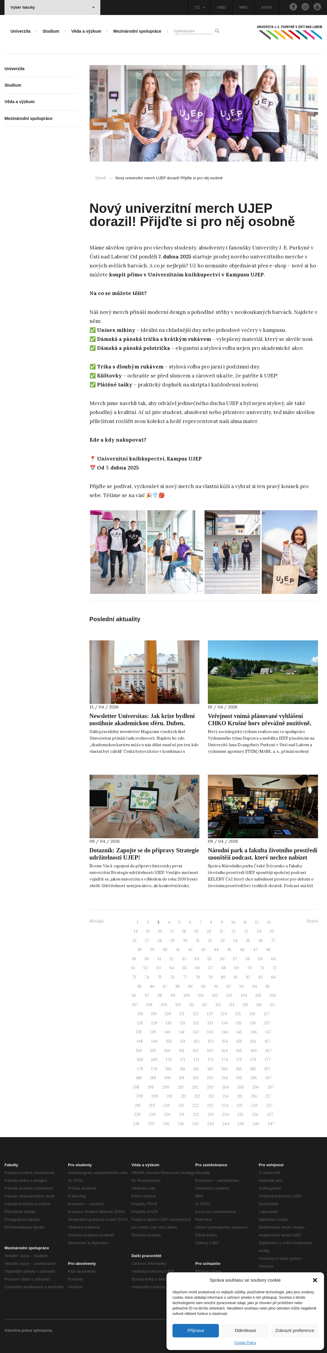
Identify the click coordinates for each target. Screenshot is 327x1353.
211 (183, 1096)
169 (154, 1059)
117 (272, 1004)
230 (167, 1114)
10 (233, 922)
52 (171, 958)
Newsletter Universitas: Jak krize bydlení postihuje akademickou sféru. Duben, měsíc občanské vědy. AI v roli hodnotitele (143, 723)
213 (211, 1096)
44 (216, 949)
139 (153, 1032)
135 (239, 1023)
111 (191, 1004)
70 (249, 967)
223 (210, 1105)
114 (231, 1004)
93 (241, 986)
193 (210, 1077)
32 (210, 940)
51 (159, 958)
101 (201, 995)
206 (255, 1087)
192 (196, 1077)
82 (248, 977)
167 (268, 1050)
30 (185, 940)
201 (181, 1087)
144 (225, 1032)
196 (254, 1077)
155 (239, 1041)
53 (184, 958)
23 (246, 931)
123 (210, 1013)
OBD (221, 7)
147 (268, 1032)
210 (169, 1096)
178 (140, 1068)
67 (210, 967)
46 (242, 949)
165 (239, 1050)
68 (223, 967)
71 (262, 967)
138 (139, 1032)
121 (181, 1013)
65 (184, 967)
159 (153, 1050)
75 (160, 977)
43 (203, 949)
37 (273, 940)
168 (140, 1059)
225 (240, 1105)
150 (169, 1041)
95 (267, 986)
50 (147, 958)
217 (268, 1096)
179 (154, 1068)
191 (181, 1077)
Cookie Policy (245, 1343)
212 (197, 1096)
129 (154, 1023)
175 (239, 1059)
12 (257, 922)
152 (196, 1041)
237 (270, 1114)
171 (182, 1059)
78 (198, 977)
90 (203, 986)
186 (253, 1068)
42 (190, 949)
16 (160, 931)
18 (184, 931)
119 (154, 1013)
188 (139, 1077)
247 (271, 1123)
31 (197, 940)
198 (136, 1087)
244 (225, 1123)
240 (166, 1123)
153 (211, 1041)
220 (166, 1105)
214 (225, 1096)
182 (196, 1068)
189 (153, 1077)
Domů (101, 178)
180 (169, 1068)
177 (267, 1059)
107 (135, 1004)
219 (152, 1105)
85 (139, 986)
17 (172, 931)
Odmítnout (245, 1330)
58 (248, 958)
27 (147, 940)
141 (181, 1032)
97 (147, 995)
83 (260, 977)
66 (197, 967)
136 (253, 1023)
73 (134, 977)
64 (171, 967)
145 (239, 1032)
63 (158, 967)
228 (137, 1114)
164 (225, 1050)
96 (133, 995)
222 (195, 1105)
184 (225, 1068)
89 (190, 986)
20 (209, 931)
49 (133, 958)
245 (240, 1123)
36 (260, 940)
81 (235, 977)
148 (140, 1041)
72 (274, 967)
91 (216, 986)
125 (238, 1013)
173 (211, 1059)
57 (235, 958)
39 (152, 949)
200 (165, 1087)
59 (260, 958)
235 (240, 1114)
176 (253, 1059)
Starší (312, 921)
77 (185, 977)
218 (137, 1105)
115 (245, 1004)
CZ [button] (200, 7)
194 (225, 1077)
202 (195, 1087)
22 (233, 931)
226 (254, 1105)
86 (152, 986)
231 (181, 1114)
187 (267, 1068)
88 (177, 986)
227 (269, 1105)
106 (273, 995)
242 (195, 1123)
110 (178, 1004)
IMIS (244, 7)
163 (210, 1050)
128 (140, 1023)
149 (154, 1041)
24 (259, 931)
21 (221, 931)
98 (160, 995)
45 (229, 949)
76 (172, 977)
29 (172, 940)
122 (196, 1013)
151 (182, 1041)
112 (204, 1004)
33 (222, 940)
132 (196, 1023)
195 (239, 1077)
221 (181, 1105)
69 (236, 967)
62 (145, 967)
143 (210, 1032)
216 (254, 1096)
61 (133, 967)
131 (182, 1023)
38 (139, 949)
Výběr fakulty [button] (52, 7)
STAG (266, 7)
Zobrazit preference (294, 1330)
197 (268, 1077)
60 (273, 958)
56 (222, 958)
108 (149, 1004)
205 (240, 1087)
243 (210, 1123)
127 (267, 1013)
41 (178, 949)
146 (254, 1032)
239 (151, 1123)
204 (225, 1087)
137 (267, 1023)
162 (196, 1050)
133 (210, 1023)
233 (211, 1114)
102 (215, 995)
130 (169, 1023)
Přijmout (195, 1330)
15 (148, 931)
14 (136, 931)
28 (160, 940)
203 (210, 1087)
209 (154, 1096)
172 (196, 1059)
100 (187, 995)
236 (255, 1114)
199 (151, 1087)
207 (270, 1087)
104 (244, 995)
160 (167, 1050)
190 (167, 1077)
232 (196, 1114)
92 (228, 986)
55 (210, 958)
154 (225, 1041)
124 (224, 1013)
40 (165, 949)
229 (152, 1114)
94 (254, 986)
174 (225, 1059)
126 (252, 1013)
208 (139, 1096)
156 (253, 1041)
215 (240, 1096)
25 (272, 931)
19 (196, 931)
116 (259, 1004)
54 (197, 958)
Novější (96, 921)
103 (229, 995)
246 (255, 1123)
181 (182, 1068)
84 (273, 977)
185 (239, 1068)
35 (248, 940)
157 (267, 1041)
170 (169, 1059)
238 (136, 1123)
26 (134, 940)
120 (168, 1013)
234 (225, 1114)
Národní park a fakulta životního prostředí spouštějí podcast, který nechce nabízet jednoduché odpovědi (262, 857)
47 (255, 949)
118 (140, 1013)
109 (164, 1004)
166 (254, 1050)
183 (210, 1068)
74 (147, 977)
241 (181, 1123)
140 (167, 1032)
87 (165, 986)
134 (225, 1023)
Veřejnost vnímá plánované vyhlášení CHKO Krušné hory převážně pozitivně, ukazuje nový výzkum (259, 723)
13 (269, 922)
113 (218, 1004)
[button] (315, 1280)
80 (223, 977)
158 (139, 1050)
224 (225, 1105)
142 (196, 1032)
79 (210, 977)
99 (172, 995)
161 (181, 1050)
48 (268, 949)
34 (235, 940)
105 (258, 995)
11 (245, 922)
